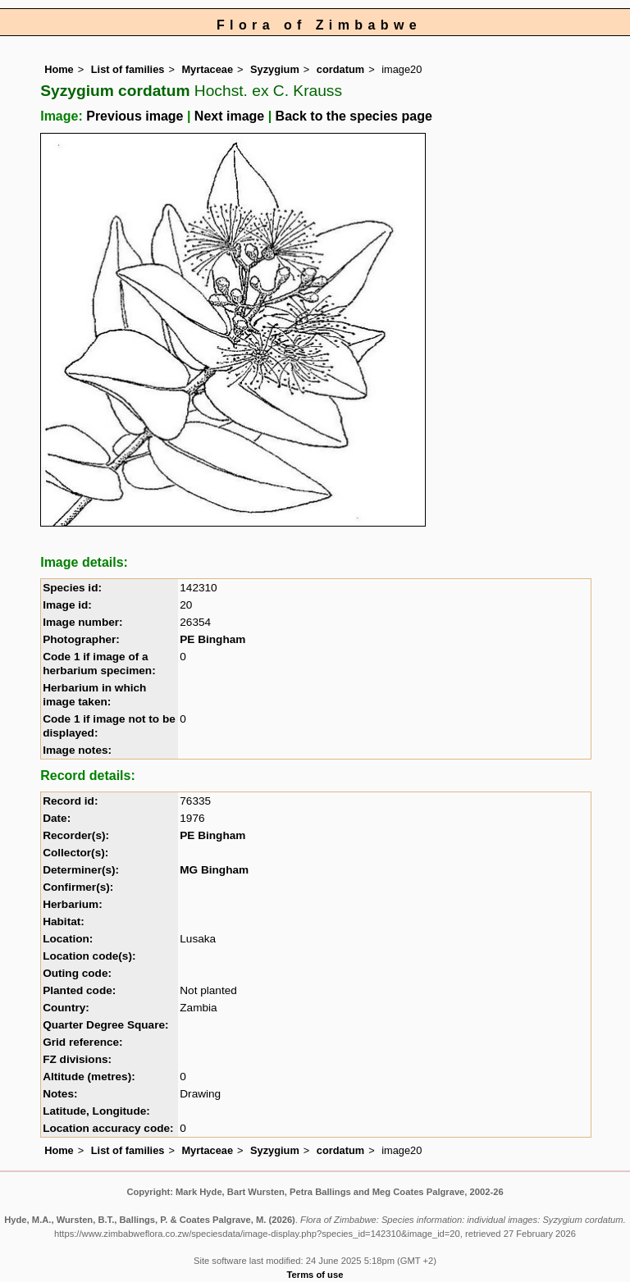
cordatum (340, 69)
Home (59, 69)
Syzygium (274, 69)
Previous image (134, 116)
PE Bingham (212, 639)
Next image (229, 116)
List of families (128, 69)
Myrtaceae (207, 69)
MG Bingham (214, 870)
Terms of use (315, 1275)
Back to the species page (354, 116)
